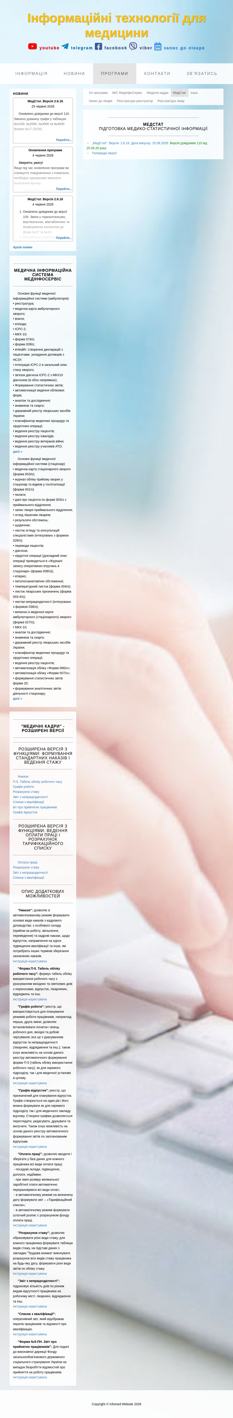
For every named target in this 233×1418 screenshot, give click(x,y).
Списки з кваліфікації (28, 802)
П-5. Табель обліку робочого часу (37, 781)
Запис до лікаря (100, 101)
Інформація (31, 73)
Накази (23, 776)
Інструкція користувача (30, 961)
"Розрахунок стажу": (34, 1233)
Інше (194, 93)
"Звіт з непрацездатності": (39, 1281)
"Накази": (25, 910)
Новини (74, 73)
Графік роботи (23, 787)
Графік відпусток (25, 812)
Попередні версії (104, 153)
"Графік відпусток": (33, 1090)
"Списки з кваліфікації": (37, 1314)
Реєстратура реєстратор (135, 101)
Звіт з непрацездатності (30, 797)
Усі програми (98, 93)
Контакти (157, 73)
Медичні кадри (157, 93)
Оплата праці (27, 862)
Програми (114, 73)
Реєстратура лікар (171, 101)
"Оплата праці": (30, 1154)
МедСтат (179, 93)
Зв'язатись (202, 73)
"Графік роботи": (31, 1006)
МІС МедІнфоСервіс (127, 93)
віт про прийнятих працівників (35, 807)
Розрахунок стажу (26, 792)
